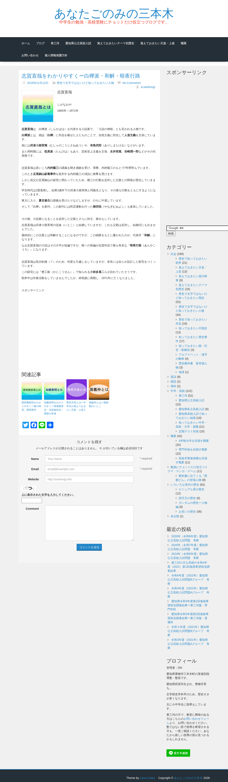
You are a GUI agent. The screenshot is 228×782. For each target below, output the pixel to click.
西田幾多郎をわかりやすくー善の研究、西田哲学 (31, 406)
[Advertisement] (89, 323)
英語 (173, 376)
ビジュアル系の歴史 (191, 489)
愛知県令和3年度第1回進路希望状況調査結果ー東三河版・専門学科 (188, 605)
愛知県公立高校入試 (78, 43)
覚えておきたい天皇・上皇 (157, 43)
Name (35, 459)
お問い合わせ (30, 55)
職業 (183, 43)
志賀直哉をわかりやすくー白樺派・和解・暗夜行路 (81, 76)
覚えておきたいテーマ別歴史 (115, 43)
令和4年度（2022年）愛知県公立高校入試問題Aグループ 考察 (188, 592)
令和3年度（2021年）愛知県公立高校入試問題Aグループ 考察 (188, 644)
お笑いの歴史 (187, 511)
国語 (173, 381)
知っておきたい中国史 (193, 328)
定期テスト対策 (189, 431)
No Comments (131, 83)
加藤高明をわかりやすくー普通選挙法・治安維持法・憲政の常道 (54, 408)
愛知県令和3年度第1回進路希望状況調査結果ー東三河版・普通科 (188, 618)
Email (35, 469)
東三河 (55, 43)
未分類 (175, 516)
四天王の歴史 (187, 498)
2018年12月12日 (37, 83)
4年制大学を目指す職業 (194, 440)
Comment (32, 508)
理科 (173, 386)
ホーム (25, 43)
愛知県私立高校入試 (191, 409)
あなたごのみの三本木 (114, 12)
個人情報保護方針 (56, 55)
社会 (173, 254)
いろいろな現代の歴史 (185, 484)
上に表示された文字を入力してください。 (48, 494)
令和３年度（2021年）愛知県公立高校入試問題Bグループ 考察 (188, 631)
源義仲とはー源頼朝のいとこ (98, 404)
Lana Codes (147, 778)
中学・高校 (178, 391)
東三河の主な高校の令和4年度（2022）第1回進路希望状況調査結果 (188, 566)
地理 (181, 372)
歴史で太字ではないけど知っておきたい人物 (85, 83)
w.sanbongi (148, 87)
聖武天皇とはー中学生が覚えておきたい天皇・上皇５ (76, 406)
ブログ (40, 43)
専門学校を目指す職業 (193, 449)
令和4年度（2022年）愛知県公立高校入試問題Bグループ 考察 (188, 579)
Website (33, 479)
